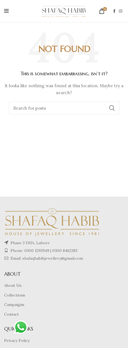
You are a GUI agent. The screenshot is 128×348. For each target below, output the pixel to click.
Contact (11, 314)
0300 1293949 (36, 250)
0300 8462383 (64, 250)
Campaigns (14, 304)
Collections (14, 295)
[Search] (64, 108)
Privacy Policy (17, 340)
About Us (13, 285)
